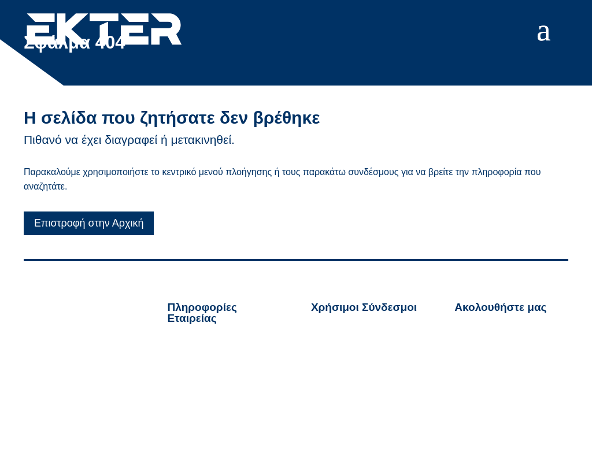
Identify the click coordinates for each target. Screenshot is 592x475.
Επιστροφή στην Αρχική (89, 223)
